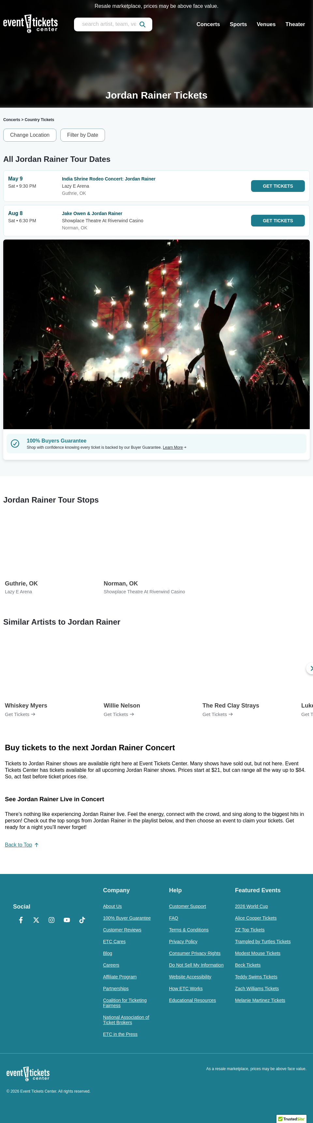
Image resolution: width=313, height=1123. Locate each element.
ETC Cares (114, 941)
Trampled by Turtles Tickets (263, 941)
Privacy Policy (183, 941)
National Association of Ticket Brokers (126, 1020)
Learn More (174, 447)
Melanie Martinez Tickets (260, 1000)
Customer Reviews (122, 929)
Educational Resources (192, 1000)
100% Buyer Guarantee (127, 918)
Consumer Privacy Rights (194, 953)
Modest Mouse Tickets (257, 953)
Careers (111, 965)
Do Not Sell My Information (196, 965)
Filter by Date (82, 135)
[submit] (142, 24)
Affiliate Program (120, 976)
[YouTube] (67, 921)
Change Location (30, 135)
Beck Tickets (248, 965)
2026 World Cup (251, 906)
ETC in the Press (120, 1034)
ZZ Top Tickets (250, 929)
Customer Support (187, 906)
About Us (112, 906)
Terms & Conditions (188, 929)
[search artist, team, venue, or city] (113, 24)
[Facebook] (20, 921)
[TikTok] (82, 921)
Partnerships (116, 988)
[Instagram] (51, 921)
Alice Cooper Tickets (256, 918)
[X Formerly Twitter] (36, 921)
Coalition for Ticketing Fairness (125, 1003)
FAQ (173, 918)
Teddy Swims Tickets (256, 976)
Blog (107, 953)
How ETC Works (185, 988)
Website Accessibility (190, 976)
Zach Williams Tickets (257, 988)
